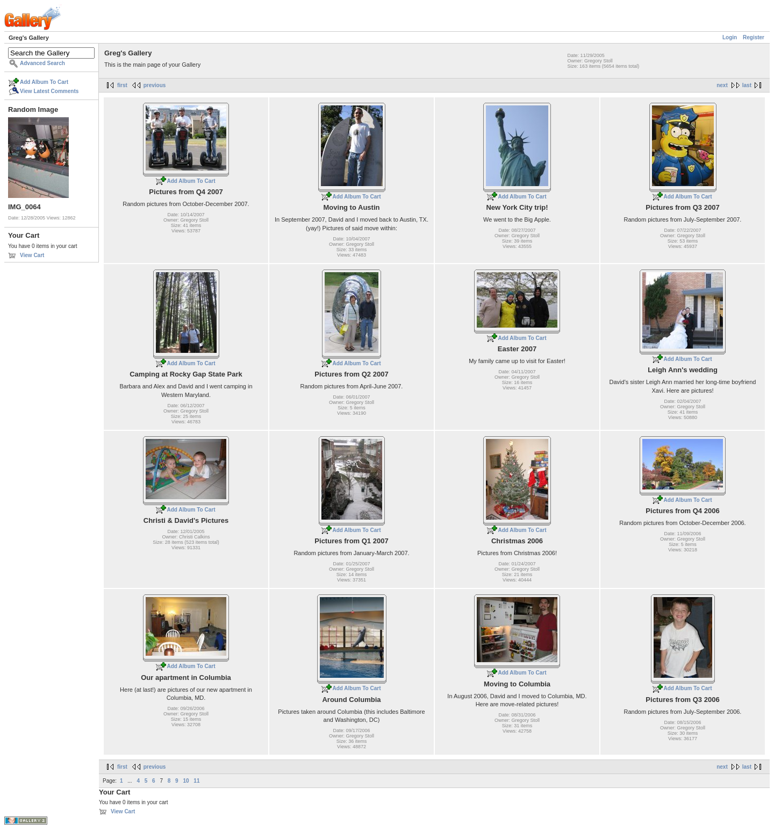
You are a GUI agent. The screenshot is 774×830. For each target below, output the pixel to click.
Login (729, 37)
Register (753, 37)
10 (186, 781)
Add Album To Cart (44, 82)
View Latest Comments (49, 91)
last (746, 85)
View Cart (32, 255)
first (122, 85)
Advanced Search (42, 63)
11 (196, 781)
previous (155, 85)
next (722, 85)
